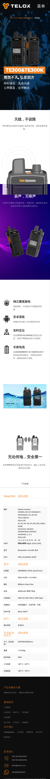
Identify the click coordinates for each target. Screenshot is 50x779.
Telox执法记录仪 (10, 701)
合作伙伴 (39, 744)
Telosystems (9, 744)
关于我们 (8, 738)
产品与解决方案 (12, 695)
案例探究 (8, 720)
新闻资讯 (29, 744)
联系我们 (7, 749)
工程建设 (7, 726)
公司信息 (20, 744)
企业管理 (7, 731)
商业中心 (16, 731)
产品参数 (25, 483)
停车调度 (25, 731)
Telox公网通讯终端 (26, 701)
